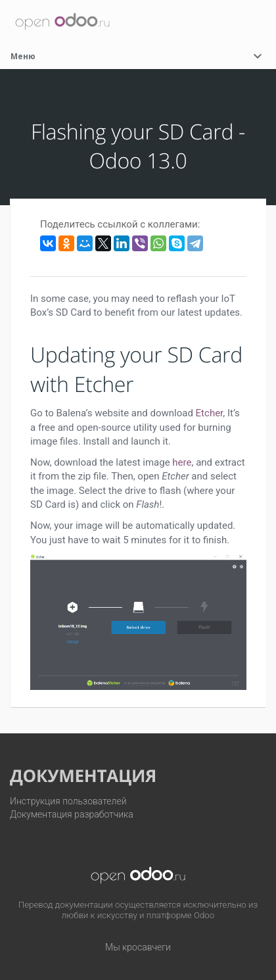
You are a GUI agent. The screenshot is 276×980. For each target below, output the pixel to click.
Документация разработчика (71, 814)
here (181, 462)
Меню (138, 56)
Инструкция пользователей (68, 801)
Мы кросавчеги (138, 947)
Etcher (209, 413)
